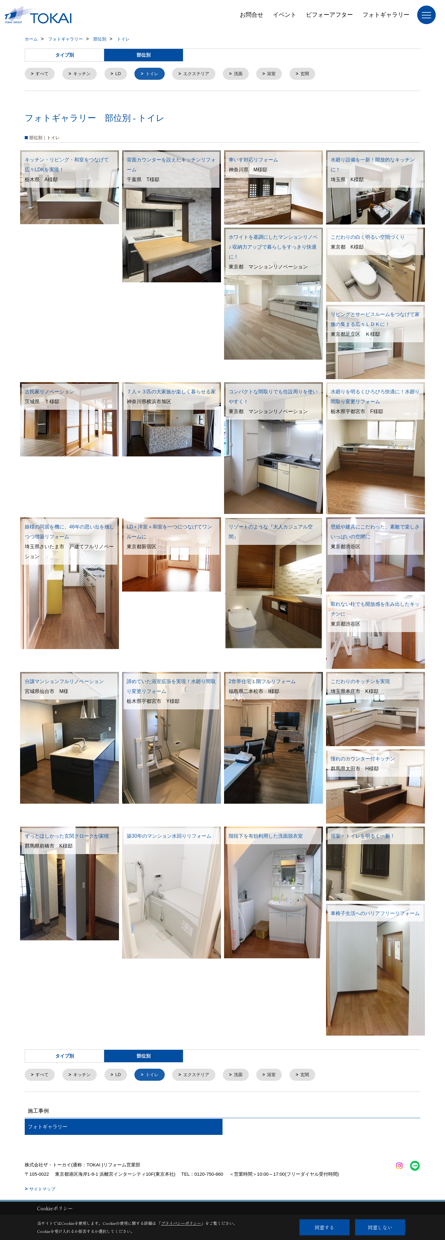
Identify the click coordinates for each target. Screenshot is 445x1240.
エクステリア (202, 74)
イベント (284, 14)
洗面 (246, 74)
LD (121, 74)
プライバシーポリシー (181, 1223)
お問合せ (251, 14)
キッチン (84, 74)
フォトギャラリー (385, 14)
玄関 (314, 74)
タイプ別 (64, 55)
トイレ (156, 74)
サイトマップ (42, 1190)
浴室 (280, 74)
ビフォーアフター (329, 14)
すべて (43, 74)
